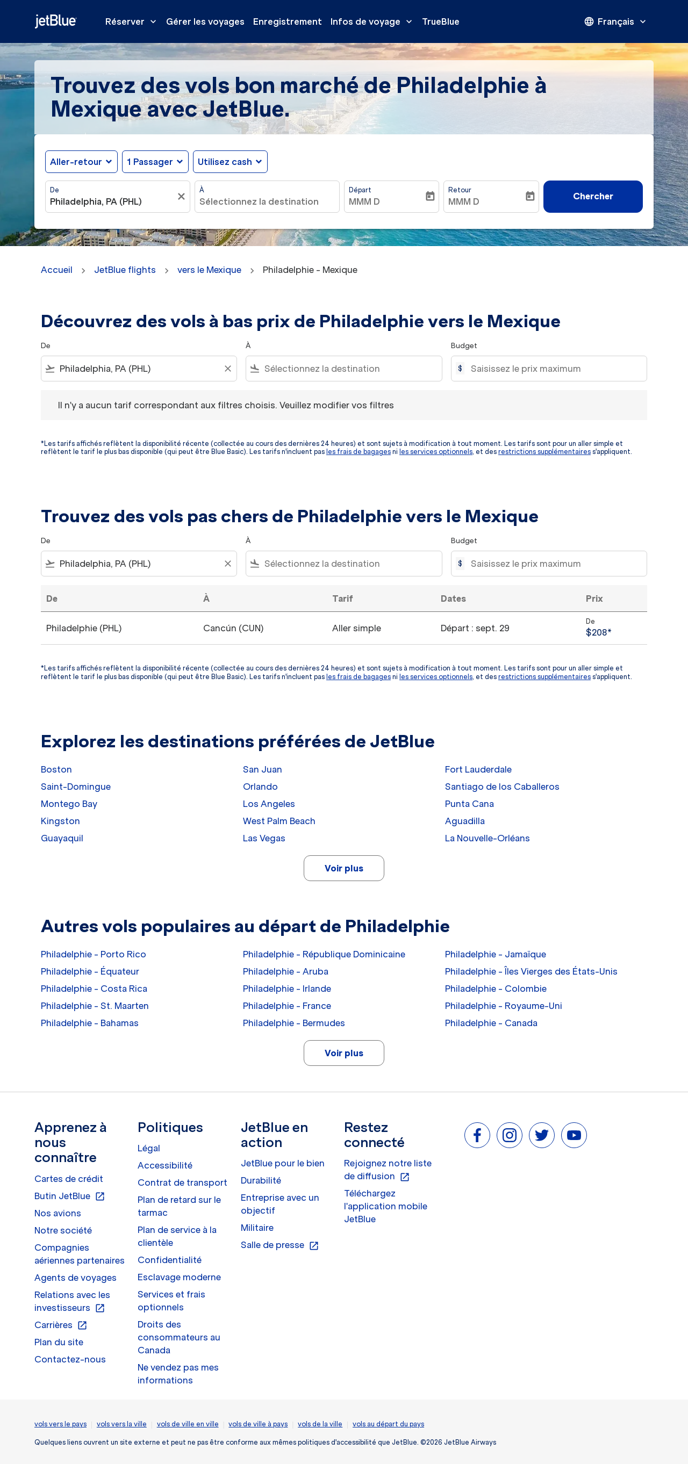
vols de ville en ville (188, 1424)
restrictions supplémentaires (544, 452)
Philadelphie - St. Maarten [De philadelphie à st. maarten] (95, 1005)
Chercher (593, 196)
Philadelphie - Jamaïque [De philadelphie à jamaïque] (495, 954)
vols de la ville (320, 1424)
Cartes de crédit (68, 1178)
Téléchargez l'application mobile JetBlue (385, 1206)
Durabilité (261, 1180)
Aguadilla (465, 821)
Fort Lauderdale (478, 769)
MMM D (364, 201)
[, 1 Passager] (150, 161)
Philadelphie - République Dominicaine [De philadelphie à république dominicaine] (324, 954)
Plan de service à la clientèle (177, 1236)
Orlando (260, 786)
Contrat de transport (182, 1182)
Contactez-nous (70, 1359)
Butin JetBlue (69, 1196)
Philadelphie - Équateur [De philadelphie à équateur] (90, 971)
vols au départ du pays (388, 1424)
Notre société (63, 1230)
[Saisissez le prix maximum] (553, 368)
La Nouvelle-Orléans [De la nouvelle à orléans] (487, 838)
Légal (149, 1148)
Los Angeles (269, 803)
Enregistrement (287, 21)
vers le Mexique (209, 269)
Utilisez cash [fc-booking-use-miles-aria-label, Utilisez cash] (225, 161)
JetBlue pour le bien (283, 1163)
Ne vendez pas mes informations (178, 1374)
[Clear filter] (227, 368)
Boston (56, 769)
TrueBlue (441, 21)
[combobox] (112, 201)
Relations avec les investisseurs (72, 1301)
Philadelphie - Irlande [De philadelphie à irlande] (287, 988)
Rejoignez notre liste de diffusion (388, 1170)
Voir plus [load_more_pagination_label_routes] (344, 868)
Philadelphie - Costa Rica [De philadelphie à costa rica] (94, 988)
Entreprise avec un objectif (280, 1204)
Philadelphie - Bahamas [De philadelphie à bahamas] (90, 1023)
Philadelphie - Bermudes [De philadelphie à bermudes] (294, 1023)
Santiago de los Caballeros (502, 786)
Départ (360, 190)
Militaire (257, 1227)
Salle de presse (280, 1245)
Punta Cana (469, 803)
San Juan (262, 769)
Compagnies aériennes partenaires (79, 1254)
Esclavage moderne (179, 1277)
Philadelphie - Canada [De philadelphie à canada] (491, 1023)
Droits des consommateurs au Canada (179, 1337)
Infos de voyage (374, 21)
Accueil (57, 269)
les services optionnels (435, 452)
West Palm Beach (279, 821)
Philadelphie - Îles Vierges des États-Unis (531, 971)
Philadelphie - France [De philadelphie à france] (287, 1005)
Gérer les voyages (205, 21)
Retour (459, 190)
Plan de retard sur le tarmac (179, 1206)
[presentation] (615, 21)
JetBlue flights (125, 269)
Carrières (61, 1325)
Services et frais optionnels (171, 1300)
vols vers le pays (60, 1424)
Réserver (133, 21)
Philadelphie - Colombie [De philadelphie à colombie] (496, 988)
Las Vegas (264, 838)
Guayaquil (62, 838)
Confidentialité (170, 1259)
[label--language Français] (615, 21)
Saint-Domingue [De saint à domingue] (76, 786)
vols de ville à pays (258, 1424)
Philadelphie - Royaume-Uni (503, 1005)
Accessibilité (165, 1165)
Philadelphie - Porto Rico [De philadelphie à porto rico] (93, 954)
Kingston (60, 821)
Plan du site (58, 1342)
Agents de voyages (75, 1277)
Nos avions (57, 1213)
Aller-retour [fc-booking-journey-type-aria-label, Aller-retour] (76, 161)
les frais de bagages (358, 452)
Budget (464, 345)
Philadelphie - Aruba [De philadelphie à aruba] (285, 971)
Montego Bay (69, 803)
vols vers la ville (122, 1424)
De (54, 190)
